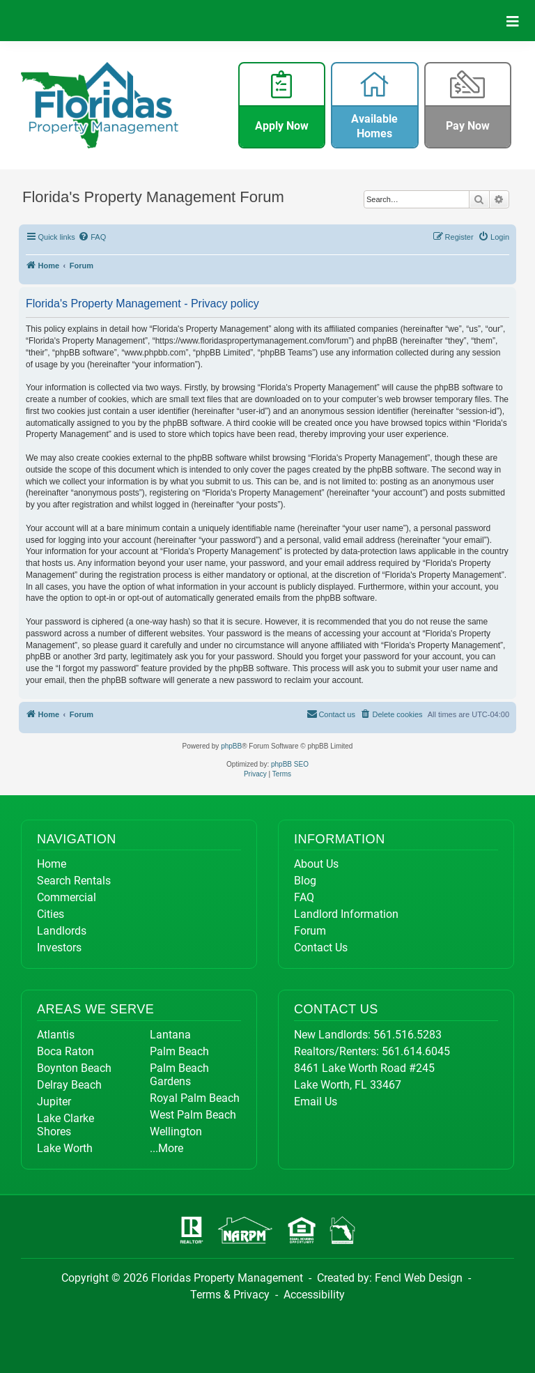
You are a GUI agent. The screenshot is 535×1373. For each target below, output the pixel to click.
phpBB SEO (290, 764)
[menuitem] (93, 237)
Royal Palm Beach (195, 1098)
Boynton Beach (74, 1068)
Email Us (315, 1101)
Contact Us (321, 947)
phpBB (231, 746)
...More (166, 1148)
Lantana (170, 1034)
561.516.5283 (407, 1034)
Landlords (61, 930)
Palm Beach (179, 1051)
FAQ (304, 897)
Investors (59, 947)
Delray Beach (69, 1084)
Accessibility (314, 1294)
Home (51, 863)
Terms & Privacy (230, 1294)
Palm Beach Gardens (179, 1074)
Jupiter (54, 1101)
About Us (316, 863)
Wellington (176, 1131)
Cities (50, 914)
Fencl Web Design (419, 1277)
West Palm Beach (193, 1114)
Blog (305, 880)
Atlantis (56, 1034)
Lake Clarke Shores (65, 1125)
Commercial (66, 897)
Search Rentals (74, 880)
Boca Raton (65, 1051)
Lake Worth (65, 1148)
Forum (310, 930)
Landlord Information (346, 914)
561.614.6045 (416, 1051)
